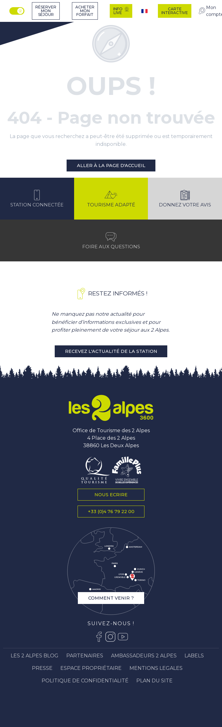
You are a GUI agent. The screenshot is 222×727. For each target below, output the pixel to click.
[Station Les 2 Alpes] (21, 25)
